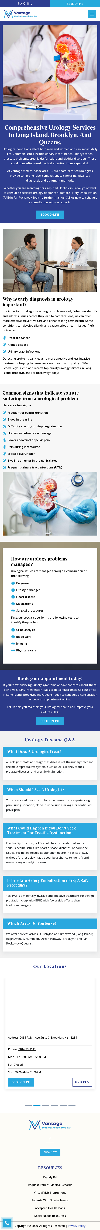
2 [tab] (36, 1105)
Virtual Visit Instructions (50, 1193)
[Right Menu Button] (92, 14)
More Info (82, 1081)
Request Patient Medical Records (50, 1185)
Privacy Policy (76, 1226)
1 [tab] (28, 1105)
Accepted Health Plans (50, 1208)
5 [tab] (63, 1105)
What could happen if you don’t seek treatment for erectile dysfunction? (41, 830)
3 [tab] (45, 1105)
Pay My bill (50, 1177)
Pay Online (25, 3)
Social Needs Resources (50, 1216)
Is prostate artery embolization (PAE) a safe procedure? (47, 882)
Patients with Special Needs (50, 1200)
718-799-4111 (27, 1049)
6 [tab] (71, 1105)
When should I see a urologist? (35, 790)
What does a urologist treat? (34, 751)
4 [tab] (54, 1105)
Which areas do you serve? (31, 923)
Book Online (75, 4)
